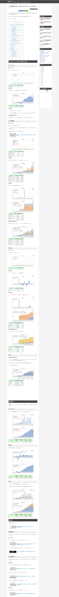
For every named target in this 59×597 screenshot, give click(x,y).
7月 (41, 77)
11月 (41, 73)
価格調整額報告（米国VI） (43, 52)
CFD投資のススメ (10, 1)
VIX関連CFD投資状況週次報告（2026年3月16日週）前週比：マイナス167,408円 (47, 41)
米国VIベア (41, 62)
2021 (41, 85)
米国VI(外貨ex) (42, 59)
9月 (41, 75)
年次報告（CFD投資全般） (43, 56)
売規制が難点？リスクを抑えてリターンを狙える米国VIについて (47, 33)
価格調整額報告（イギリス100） (44, 51)
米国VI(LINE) (42, 58)
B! (22, 10)
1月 (41, 84)
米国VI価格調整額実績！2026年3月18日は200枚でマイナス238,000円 (47, 44)
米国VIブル (41, 61)
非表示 (17, 22)
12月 (41, 72)
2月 (41, 83)
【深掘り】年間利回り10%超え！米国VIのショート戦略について (47, 37)
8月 (41, 76)
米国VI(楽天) (41, 60)
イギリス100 (41, 50)
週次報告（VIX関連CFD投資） (44, 55)
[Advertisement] (23, 393)
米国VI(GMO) (42, 57)
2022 (41, 71)
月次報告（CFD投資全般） (43, 53)
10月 (41, 74)
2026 (41, 66)
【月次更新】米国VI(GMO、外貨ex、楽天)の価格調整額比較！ (47, 19)
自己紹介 (41, 54)
